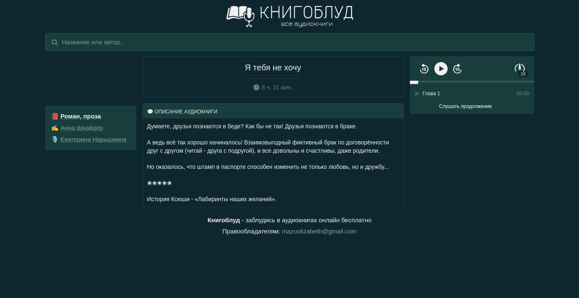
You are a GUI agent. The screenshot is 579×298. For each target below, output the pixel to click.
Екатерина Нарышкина (93, 139)
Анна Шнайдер (82, 127)
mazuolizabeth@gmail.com (319, 231)
